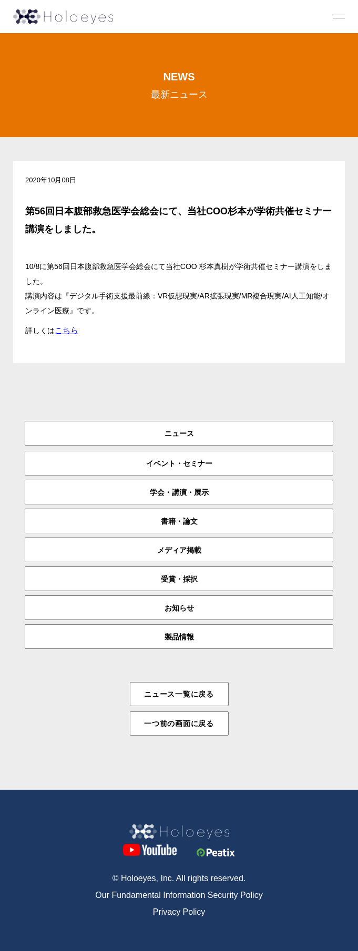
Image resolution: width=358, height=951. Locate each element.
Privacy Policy (179, 911)
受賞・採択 (179, 579)
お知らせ (179, 608)
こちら (66, 330)
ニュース (179, 433)
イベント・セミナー (179, 463)
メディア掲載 (179, 550)
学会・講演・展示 (179, 492)
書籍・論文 (179, 521)
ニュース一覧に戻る (178, 694)
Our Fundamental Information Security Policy (178, 895)
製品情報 (179, 637)
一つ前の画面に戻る (178, 723)
